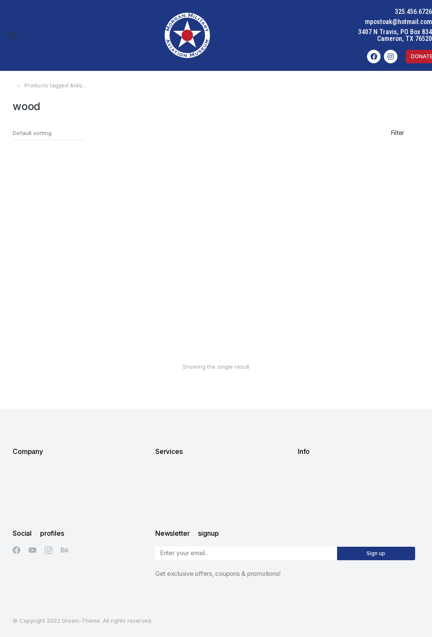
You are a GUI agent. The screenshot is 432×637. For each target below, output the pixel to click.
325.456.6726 (413, 12)
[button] (13, 35)
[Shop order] (48, 133)
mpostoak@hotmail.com (398, 22)
